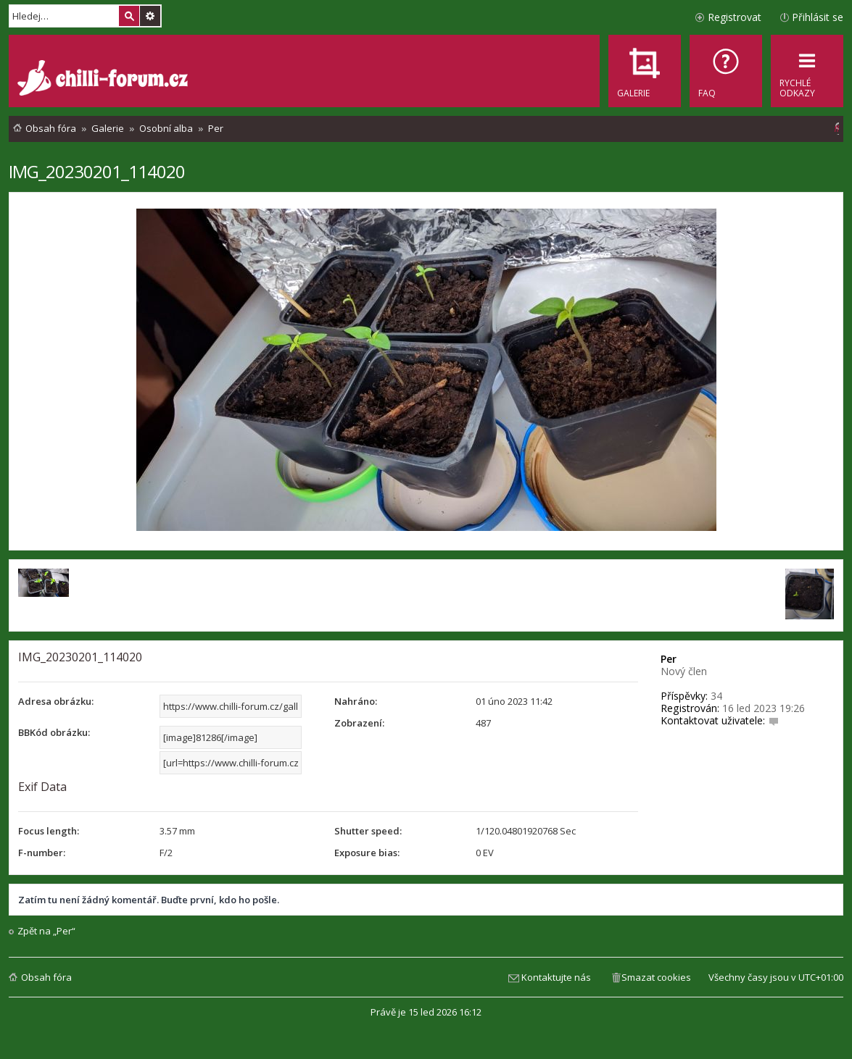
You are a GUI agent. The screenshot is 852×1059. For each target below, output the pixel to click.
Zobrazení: (359, 722)
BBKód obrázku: (54, 732)
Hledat (129, 16)
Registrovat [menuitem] (734, 17)
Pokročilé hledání (150, 16)
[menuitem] (726, 71)
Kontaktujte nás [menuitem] (556, 977)
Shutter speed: (368, 830)
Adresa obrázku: (56, 701)
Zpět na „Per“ (46, 931)
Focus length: (48, 830)
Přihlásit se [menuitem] (817, 17)
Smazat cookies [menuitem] (656, 977)
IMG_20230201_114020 (97, 171)
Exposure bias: (367, 852)
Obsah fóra (46, 977)
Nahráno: (355, 701)
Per (669, 659)
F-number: (41, 852)
